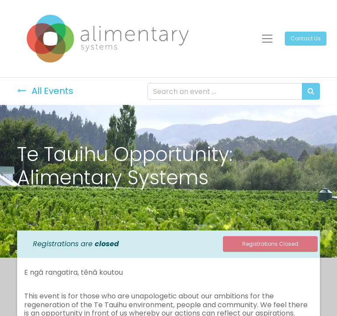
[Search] (311, 91)
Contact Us (305, 38)
